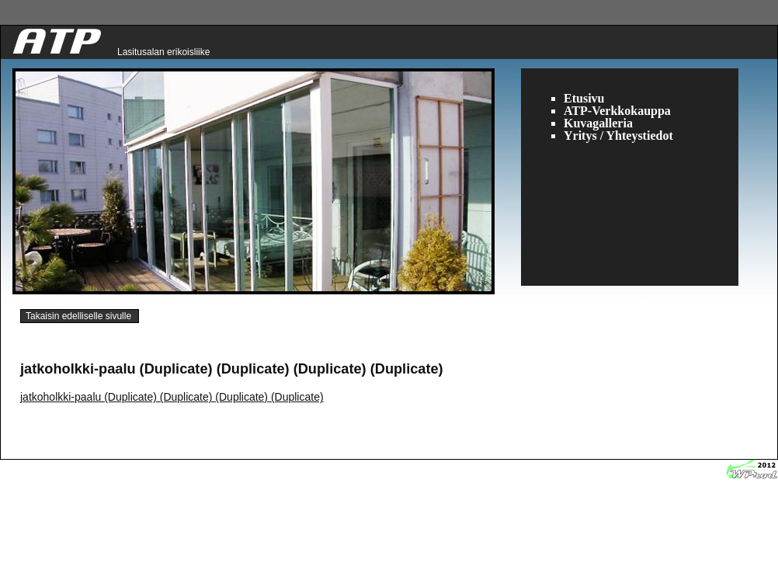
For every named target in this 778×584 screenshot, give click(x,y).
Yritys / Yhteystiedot (618, 135)
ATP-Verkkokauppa (617, 110)
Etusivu (584, 98)
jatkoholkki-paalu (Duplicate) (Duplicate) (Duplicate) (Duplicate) (172, 397)
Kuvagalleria (598, 123)
